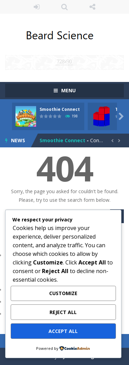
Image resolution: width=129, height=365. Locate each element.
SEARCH (64, 7)
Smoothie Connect (60, 109)
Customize (63, 293)
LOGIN (36, 7)
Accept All (63, 331)
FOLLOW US (92, 7)
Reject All (63, 312)
